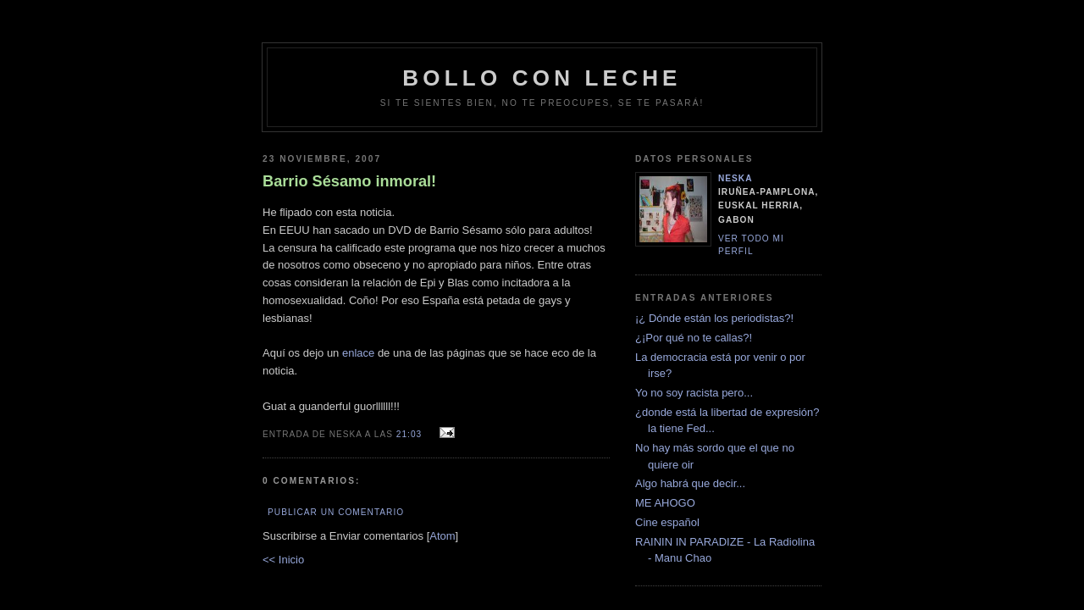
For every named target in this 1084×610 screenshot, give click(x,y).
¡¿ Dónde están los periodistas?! (714, 318)
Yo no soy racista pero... (694, 392)
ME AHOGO (665, 502)
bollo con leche (541, 78)
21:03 (410, 434)
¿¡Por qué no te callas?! (693, 337)
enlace (358, 353)
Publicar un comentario (336, 512)
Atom (442, 536)
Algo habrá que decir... (690, 483)
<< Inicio (283, 559)
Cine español (667, 522)
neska (735, 178)
